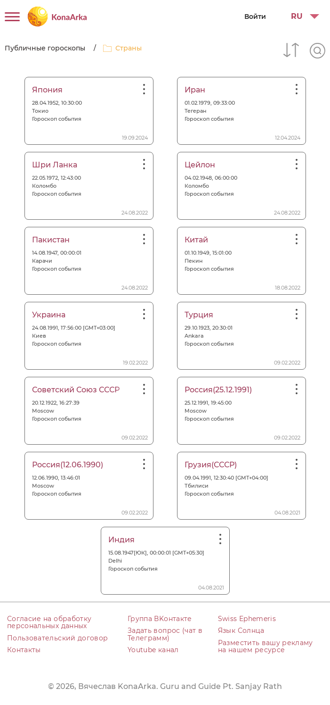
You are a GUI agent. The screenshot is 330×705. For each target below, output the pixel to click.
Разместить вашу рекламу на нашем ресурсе (265, 646)
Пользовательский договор (57, 638)
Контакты (24, 650)
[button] (301, 16)
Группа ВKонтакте (160, 618)
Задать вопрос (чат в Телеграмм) (165, 634)
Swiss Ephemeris (247, 618)
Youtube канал (153, 650)
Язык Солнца (241, 630)
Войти (255, 16)
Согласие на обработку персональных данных (49, 622)
